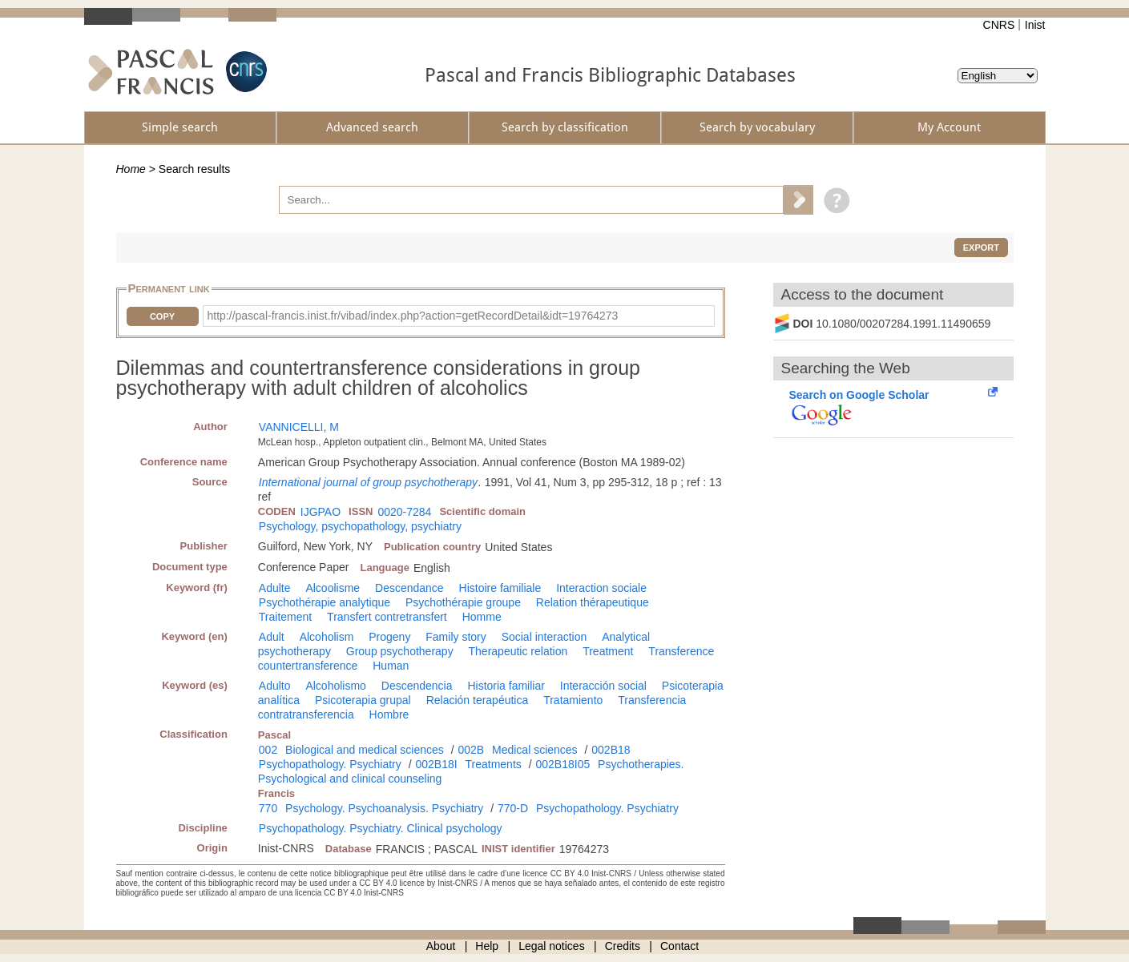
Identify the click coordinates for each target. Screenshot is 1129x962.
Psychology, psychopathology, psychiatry (360, 526)
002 (268, 749)
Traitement (285, 616)
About (441, 946)
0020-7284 (404, 511)
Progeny (389, 636)
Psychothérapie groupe (463, 602)
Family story (455, 636)
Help (486, 946)
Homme (482, 616)
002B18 (610, 749)
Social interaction (544, 636)
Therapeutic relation (518, 651)
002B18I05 (562, 764)
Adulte (275, 588)
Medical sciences (535, 749)
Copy (162, 316)
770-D (513, 808)
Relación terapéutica (477, 700)
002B (471, 749)
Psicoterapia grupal (363, 700)
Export (981, 247)
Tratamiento (573, 700)
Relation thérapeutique (592, 602)
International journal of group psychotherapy (368, 482)
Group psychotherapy (400, 651)
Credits (622, 946)
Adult (271, 636)
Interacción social (603, 685)
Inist (1035, 24)
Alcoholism (327, 636)
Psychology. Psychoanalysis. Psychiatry (384, 808)
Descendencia (417, 685)
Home (131, 169)
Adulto (275, 685)
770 (268, 808)
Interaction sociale (601, 588)
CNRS (999, 24)
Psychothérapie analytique (324, 602)
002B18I (436, 764)
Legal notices (551, 946)
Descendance (409, 588)
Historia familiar (505, 685)
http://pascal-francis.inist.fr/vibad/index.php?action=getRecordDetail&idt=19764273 (413, 315)
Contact (679, 946)
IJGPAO (320, 511)
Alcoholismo (335, 685)
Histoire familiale (500, 588)
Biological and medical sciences (364, 749)
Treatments (494, 764)
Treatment (608, 651)
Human (391, 665)
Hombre (389, 714)
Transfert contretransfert (387, 616)
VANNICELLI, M (299, 427)
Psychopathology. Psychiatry (330, 764)
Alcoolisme (332, 588)
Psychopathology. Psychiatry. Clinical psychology (380, 828)
